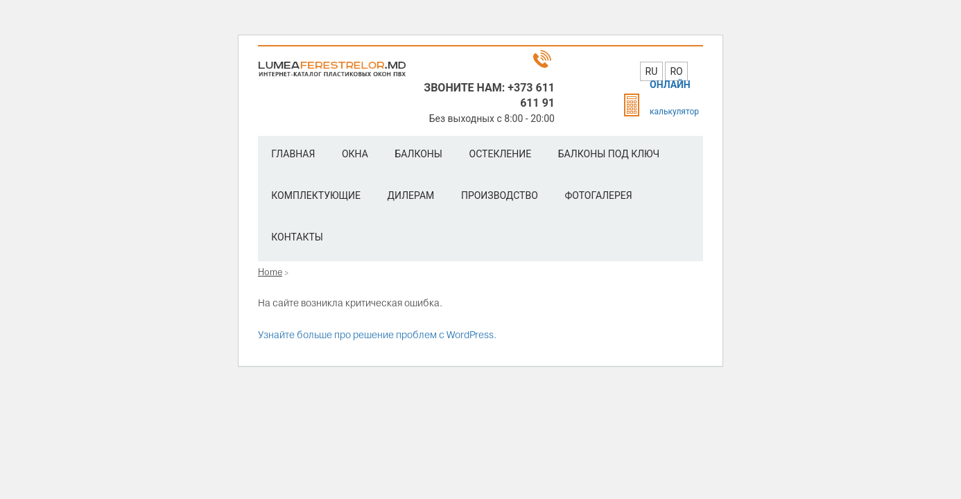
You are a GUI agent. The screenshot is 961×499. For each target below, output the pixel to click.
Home (270, 271)
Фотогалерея (598, 195)
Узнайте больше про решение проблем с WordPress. (377, 335)
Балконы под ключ (608, 153)
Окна (355, 153)
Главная (293, 153)
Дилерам (411, 195)
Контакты (297, 237)
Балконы (418, 153)
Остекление (500, 153)
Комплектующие (316, 195)
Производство (499, 195)
